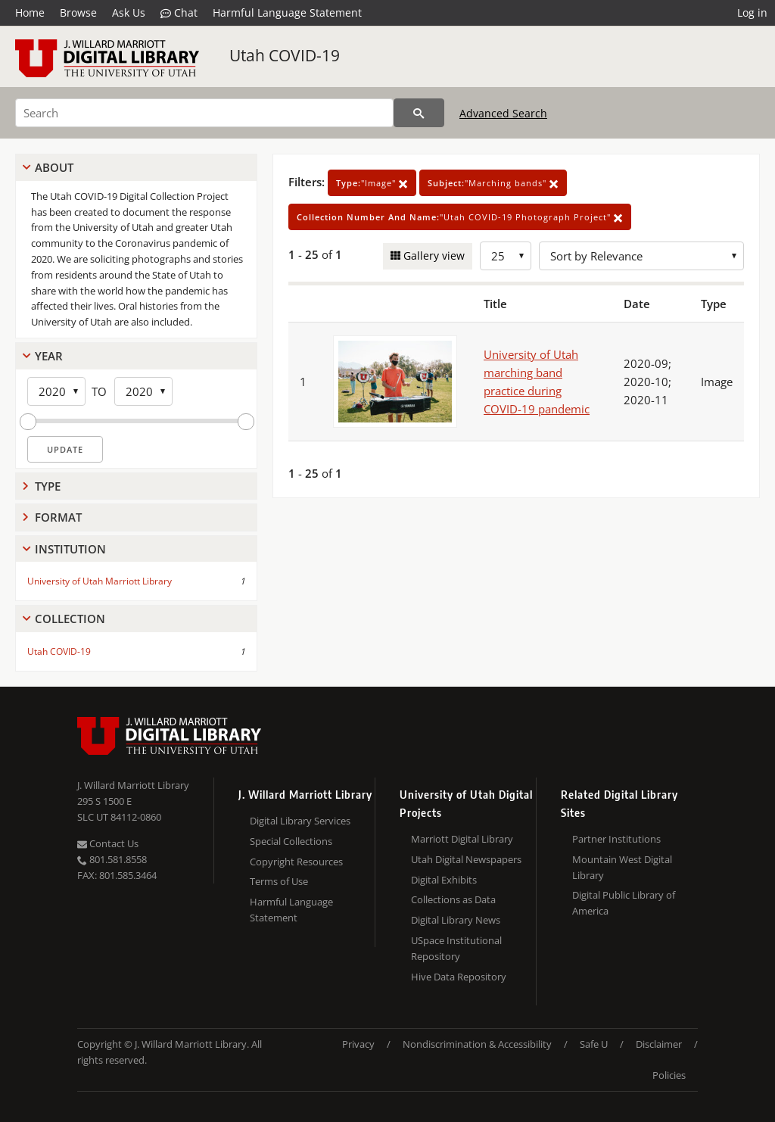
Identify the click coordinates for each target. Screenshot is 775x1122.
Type (48, 486)
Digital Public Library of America (623, 903)
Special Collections (291, 841)
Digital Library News (455, 920)
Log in (752, 12)
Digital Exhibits (444, 880)
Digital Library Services (300, 820)
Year (49, 355)
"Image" (372, 183)
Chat (179, 12)
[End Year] (143, 391)
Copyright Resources (296, 861)
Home (30, 12)
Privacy (358, 1044)
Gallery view (432, 255)
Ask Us (128, 12)
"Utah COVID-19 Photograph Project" (460, 217)
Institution (70, 548)
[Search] (204, 112)
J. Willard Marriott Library (133, 785)
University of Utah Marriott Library (99, 581)
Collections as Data (453, 899)
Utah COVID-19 (284, 55)
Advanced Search (503, 113)
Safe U (594, 1044)
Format (58, 517)
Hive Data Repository (458, 976)
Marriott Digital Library (462, 839)
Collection (70, 618)
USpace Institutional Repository (456, 948)
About (54, 167)
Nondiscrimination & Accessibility (477, 1044)
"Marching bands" (493, 183)
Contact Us (108, 843)
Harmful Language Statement (287, 12)
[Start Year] (56, 391)
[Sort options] (641, 256)
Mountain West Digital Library (622, 867)
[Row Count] (505, 256)
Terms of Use (279, 881)
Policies (669, 1075)
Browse (78, 12)
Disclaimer (659, 1044)
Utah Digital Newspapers (466, 859)
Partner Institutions (616, 839)
